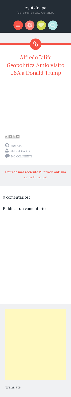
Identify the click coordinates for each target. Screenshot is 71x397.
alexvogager (20, 151)
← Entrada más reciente (19, 172)
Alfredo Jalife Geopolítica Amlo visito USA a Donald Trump (35, 65)
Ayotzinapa (35, 8)
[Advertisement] (35, 344)
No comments (21, 156)
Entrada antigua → (55, 172)
